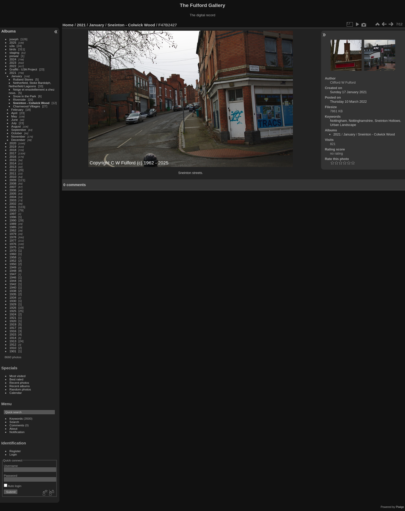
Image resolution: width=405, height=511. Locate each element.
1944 (13, 280)
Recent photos (19, 382)
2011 (13, 173)
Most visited (18, 376)
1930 (13, 300)
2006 (13, 190)
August (16, 126)
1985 (13, 227)
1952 (13, 260)
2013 (13, 166)
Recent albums (20, 386)
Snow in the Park (24, 96)
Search (14, 422)
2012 (13, 170)
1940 (13, 287)
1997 (13, 213)
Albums (8, 31)
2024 (13, 59)
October (16, 133)
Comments (17, 425)
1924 (13, 314)
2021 (13, 72)
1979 (13, 233)
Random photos (20, 389)
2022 (13, 66)
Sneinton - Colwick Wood (31, 103)
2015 (13, 160)
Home (68, 25)
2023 (13, 62)
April (14, 113)
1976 (13, 243)
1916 (13, 331)
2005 (13, 193)
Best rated (17, 379)
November (18, 136)
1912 (13, 344)
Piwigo (400, 506)
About (14, 428)
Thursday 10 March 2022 (348, 101)
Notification (17, 432)
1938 (13, 290)
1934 (13, 297)
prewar (14, 56)
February (17, 109)
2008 (13, 183)
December (18, 139)
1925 (13, 311)
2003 (13, 200)
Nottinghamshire (361, 121)
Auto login (12, 486)
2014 (13, 163)
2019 (13, 146)
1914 (13, 337)
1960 (13, 254)
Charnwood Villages (26, 106)
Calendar (16, 392)
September (18, 129)
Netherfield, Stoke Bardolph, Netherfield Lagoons (30, 84)
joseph (14, 39)
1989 (13, 223)
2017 (13, 153)
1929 (13, 304)
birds (13, 49)
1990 (13, 220)
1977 (13, 240)
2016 (13, 156)
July (14, 123)
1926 (13, 307)
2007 (13, 186)
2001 (13, 207)
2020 (13, 143)
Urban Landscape (343, 125)
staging (14, 52)
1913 (13, 341)
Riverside (19, 99)
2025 (13, 42)
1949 (13, 267)
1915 (13, 334)
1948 (13, 270)
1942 (13, 284)
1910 (13, 347)
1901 (13, 351)
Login (13, 454)
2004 (13, 196)
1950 (13, 264)
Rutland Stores (23, 79)
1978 (13, 237)
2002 (13, 203)
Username (11, 465)
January (16, 76)
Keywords (16, 418)
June (14, 119)
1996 (13, 217)
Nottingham (338, 121)
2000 (13, 210)
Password (10, 475)
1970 (13, 250)
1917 (13, 327)
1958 (13, 257)
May (14, 116)
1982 (13, 230)
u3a (12, 45)
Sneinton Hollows (387, 121)
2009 (13, 180)
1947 (13, 274)
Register (15, 451)
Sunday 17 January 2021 (348, 92)
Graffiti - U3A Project (23, 69)
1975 (13, 247)
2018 (13, 149)
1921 (13, 317)
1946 (13, 277)
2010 (13, 176)
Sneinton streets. (190, 173)
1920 (13, 321)
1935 (13, 294)
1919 (13, 324)
